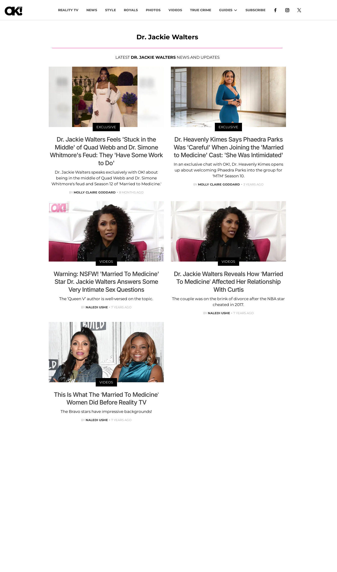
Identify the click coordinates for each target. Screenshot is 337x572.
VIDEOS (175, 10)
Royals (131, 10)
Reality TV (68, 10)
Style (110, 10)
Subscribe (255, 10)
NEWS (91, 10)
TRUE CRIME (200, 10)
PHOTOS (153, 10)
